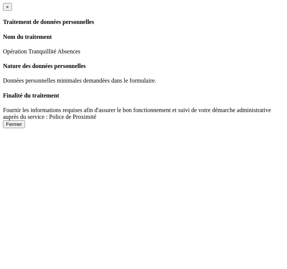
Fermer (14, 124)
